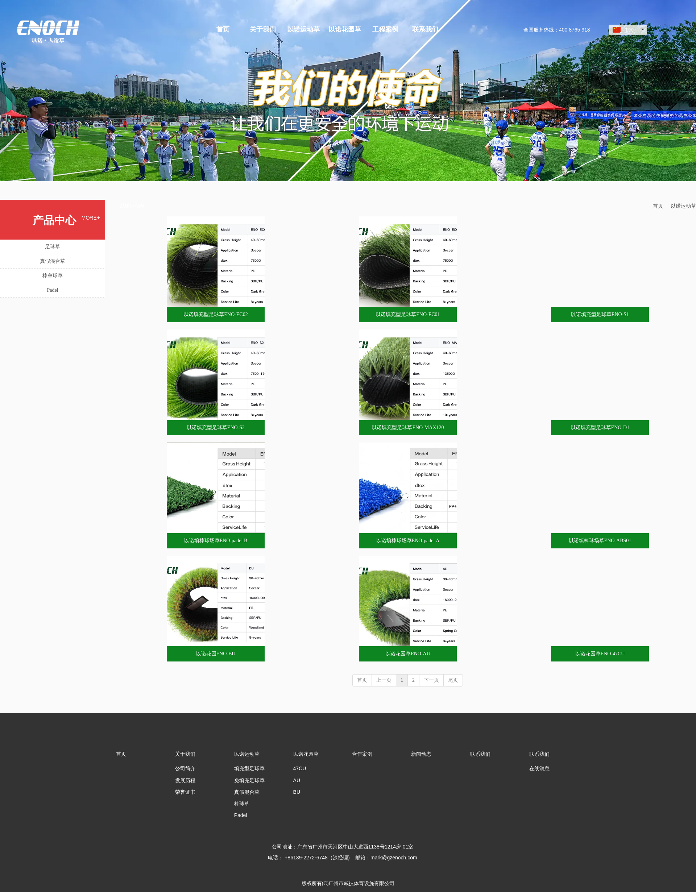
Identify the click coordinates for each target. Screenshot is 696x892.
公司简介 (185, 768)
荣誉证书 (185, 792)
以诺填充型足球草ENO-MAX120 (408, 427)
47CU (299, 768)
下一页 (431, 680)
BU (296, 792)
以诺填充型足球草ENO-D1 (600, 427)
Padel (240, 815)
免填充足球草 (249, 780)
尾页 (453, 680)
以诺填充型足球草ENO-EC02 (215, 314)
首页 (658, 206)
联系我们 (480, 754)
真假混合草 (247, 792)
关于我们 (185, 754)
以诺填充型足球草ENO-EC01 (408, 314)
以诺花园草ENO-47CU (600, 653)
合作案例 (362, 754)
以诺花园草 (306, 754)
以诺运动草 (683, 206)
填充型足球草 (249, 768)
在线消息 (539, 768)
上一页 (384, 680)
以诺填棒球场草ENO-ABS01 (600, 540)
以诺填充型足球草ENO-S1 (600, 314)
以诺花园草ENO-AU (407, 653)
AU (296, 780)
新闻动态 (421, 754)
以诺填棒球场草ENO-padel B (216, 540)
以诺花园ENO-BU (216, 653)
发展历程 (185, 780)
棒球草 (241, 803)
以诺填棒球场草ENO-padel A (408, 540)
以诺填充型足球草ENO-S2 (216, 427)
